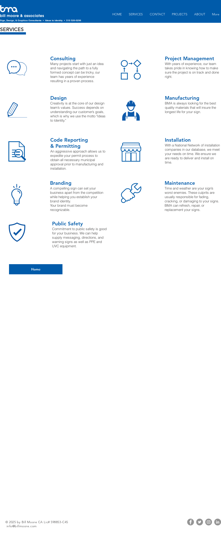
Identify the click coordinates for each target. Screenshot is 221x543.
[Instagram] (208, 522)
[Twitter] (199, 522)
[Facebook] (190, 522)
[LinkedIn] (217, 522)
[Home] (35, 269)
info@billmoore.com (22, 526)
